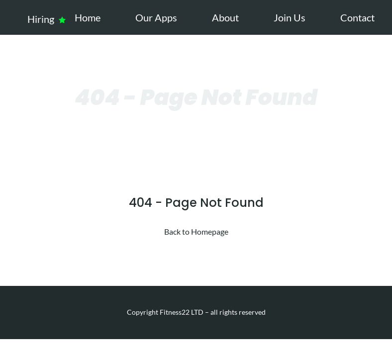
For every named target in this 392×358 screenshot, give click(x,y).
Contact (357, 17)
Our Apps (156, 17)
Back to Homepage (196, 231)
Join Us (289, 17)
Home (87, 17)
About (225, 17)
